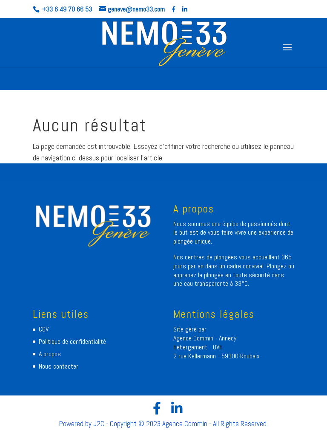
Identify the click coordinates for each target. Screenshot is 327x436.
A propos (50, 353)
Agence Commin (194, 338)
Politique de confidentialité (72, 341)
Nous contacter (58, 366)
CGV (44, 329)
